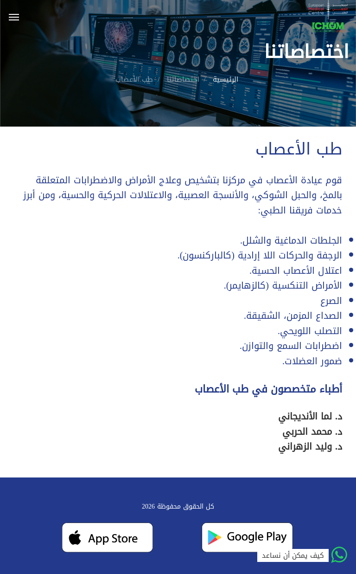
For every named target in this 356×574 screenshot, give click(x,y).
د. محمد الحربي (312, 431)
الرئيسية (225, 79)
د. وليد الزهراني (310, 446)
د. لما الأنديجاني (310, 416)
